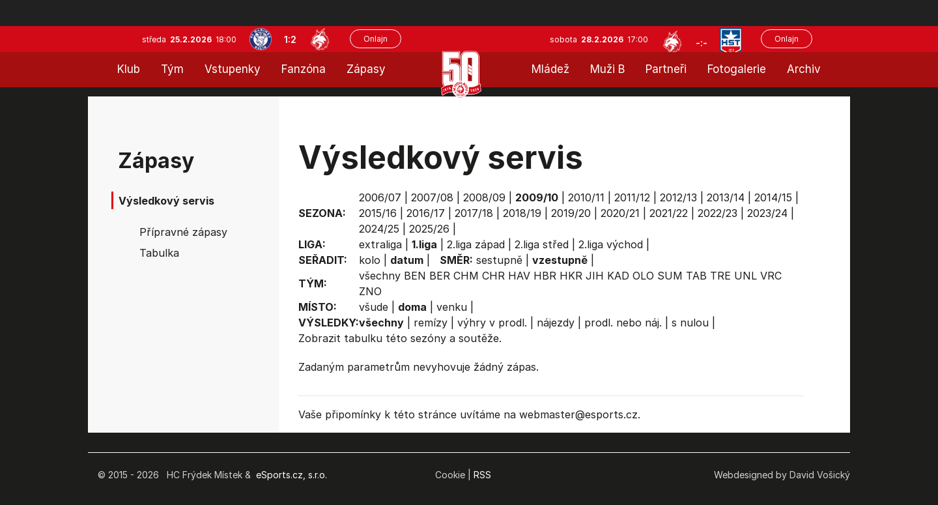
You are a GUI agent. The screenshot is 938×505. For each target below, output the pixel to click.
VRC (771, 275)
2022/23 (717, 213)
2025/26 (429, 228)
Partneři (666, 69)
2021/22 (668, 213)
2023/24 (767, 213)
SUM (670, 275)
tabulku (363, 338)
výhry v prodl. (492, 322)
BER (439, 275)
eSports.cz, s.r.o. (291, 474)
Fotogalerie (736, 69)
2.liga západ (476, 244)
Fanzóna (303, 69)
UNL (745, 275)
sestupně (499, 260)
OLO (643, 275)
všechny (380, 275)
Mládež (550, 69)
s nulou (690, 322)
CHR (493, 275)
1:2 (290, 39)
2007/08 (432, 197)
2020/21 (620, 213)
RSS (482, 474)
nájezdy (556, 322)
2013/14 (726, 197)
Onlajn (375, 39)
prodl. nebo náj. (623, 322)
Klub (128, 69)
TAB (696, 275)
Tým (172, 69)
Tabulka (159, 252)
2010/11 (586, 197)
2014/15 (773, 197)
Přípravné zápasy (183, 231)
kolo (369, 260)
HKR (571, 275)
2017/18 (474, 213)
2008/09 (484, 197)
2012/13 (678, 197)
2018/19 (522, 213)
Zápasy (366, 69)
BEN (415, 275)
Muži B (607, 69)
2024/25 (379, 228)
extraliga (380, 244)
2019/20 (571, 213)
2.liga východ (610, 244)
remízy (431, 322)
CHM (466, 275)
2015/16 (378, 213)
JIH (595, 275)
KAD (618, 275)
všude (373, 306)
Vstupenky (233, 69)
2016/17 (425, 213)
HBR (544, 275)
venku (451, 306)
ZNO (370, 291)
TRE (720, 275)
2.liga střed (542, 244)
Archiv (804, 69)
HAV (519, 275)
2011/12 (632, 197)
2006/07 (380, 197)
